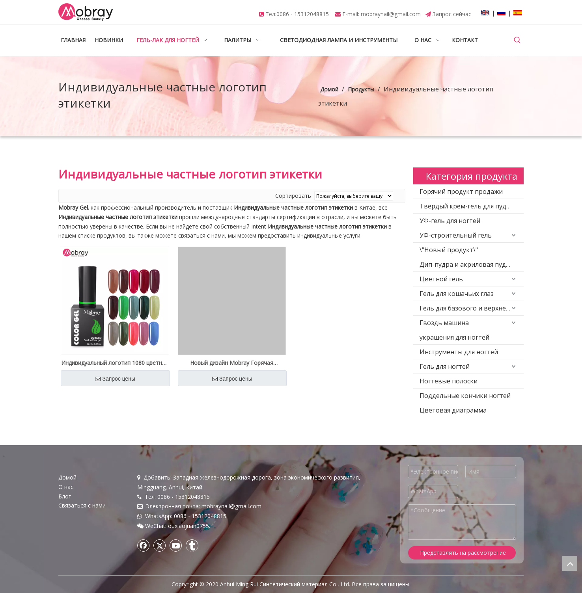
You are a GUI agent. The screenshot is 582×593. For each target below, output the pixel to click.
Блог (64, 496)
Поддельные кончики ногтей (465, 395)
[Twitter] (159, 545)
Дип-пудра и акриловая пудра (466, 264)
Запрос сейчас (452, 14)
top (569, 563)
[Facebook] (143, 545)
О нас (65, 487)
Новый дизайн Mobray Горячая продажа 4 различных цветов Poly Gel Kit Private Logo (232, 363)
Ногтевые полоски (449, 381)
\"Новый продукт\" (449, 249)
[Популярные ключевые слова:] (517, 40)
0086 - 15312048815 (302, 14)
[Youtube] (176, 545)
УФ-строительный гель (456, 235)
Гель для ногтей (445, 366)
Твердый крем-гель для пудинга (470, 206)
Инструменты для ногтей (459, 352)
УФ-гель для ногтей (450, 220)
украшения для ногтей (454, 337)
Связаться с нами (82, 505)
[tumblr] (192, 545)
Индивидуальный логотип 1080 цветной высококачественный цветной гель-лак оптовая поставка (115, 363)
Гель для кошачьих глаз (457, 293)
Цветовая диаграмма (453, 410)
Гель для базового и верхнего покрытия (472, 308)
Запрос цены (115, 379)
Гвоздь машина (444, 322)
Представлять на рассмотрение (463, 552)
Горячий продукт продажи (461, 191)
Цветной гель (441, 279)
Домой (67, 477)
